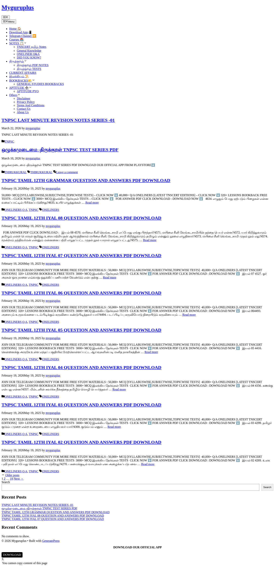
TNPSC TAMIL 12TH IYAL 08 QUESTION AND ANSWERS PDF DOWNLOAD (81, 217)
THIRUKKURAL (16, 172)
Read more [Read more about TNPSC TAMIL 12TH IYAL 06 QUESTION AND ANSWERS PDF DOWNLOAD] (189, 314)
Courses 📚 (16, 39)
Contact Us (24, 108)
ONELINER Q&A (28, 54)
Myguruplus (18, 7)
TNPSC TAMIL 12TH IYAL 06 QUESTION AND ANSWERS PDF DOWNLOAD (81, 292)
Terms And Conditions (30, 105)
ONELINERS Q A (16, 209)
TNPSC (9, 141)
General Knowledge (29, 50)
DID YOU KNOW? (29, 57)
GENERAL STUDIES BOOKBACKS (40, 84)
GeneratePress (51, 540)
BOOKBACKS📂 (22, 80)
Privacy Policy (26, 102)
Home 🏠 (15, 28)
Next (18, 478)
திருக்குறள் (18, 61)
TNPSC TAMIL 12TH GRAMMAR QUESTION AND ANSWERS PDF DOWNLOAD (86, 180)
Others (14, 95)
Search (6, 482)
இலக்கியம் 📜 (19, 76)
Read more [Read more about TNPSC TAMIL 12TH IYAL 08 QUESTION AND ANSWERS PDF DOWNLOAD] (149, 240)
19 (11, 478)
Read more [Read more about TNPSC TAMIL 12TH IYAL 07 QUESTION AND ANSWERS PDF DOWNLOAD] (109, 277)
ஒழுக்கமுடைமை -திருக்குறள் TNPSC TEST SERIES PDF (60, 149)
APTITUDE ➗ (20, 87)
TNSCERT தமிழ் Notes (31, 46)
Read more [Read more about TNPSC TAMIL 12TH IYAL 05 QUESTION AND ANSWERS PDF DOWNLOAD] (151, 352)
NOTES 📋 (18, 43)
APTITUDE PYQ (28, 91)
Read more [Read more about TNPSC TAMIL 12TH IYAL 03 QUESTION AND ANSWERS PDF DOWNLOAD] (114, 426)
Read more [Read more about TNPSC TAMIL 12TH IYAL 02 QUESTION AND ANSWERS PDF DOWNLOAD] (147, 464)
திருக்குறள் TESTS (29, 69)
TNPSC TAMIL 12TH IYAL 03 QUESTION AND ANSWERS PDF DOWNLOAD (81, 404)
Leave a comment (67, 172)
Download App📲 (20, 32)
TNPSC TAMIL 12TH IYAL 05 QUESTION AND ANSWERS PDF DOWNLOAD (81, 330)
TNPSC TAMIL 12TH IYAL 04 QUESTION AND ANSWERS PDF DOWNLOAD (81, 367)
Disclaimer (23, 98)
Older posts (12, 475)
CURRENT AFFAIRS (22, 72)
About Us (23, 112)
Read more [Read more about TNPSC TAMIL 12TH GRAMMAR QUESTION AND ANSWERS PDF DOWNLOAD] (92, 202)
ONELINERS (50, 209)
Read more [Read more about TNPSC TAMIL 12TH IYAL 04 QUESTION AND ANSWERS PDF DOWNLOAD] (119, 389)
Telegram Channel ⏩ (22, 36)
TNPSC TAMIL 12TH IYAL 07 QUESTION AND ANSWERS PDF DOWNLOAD (81, 255)
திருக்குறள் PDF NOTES (33, 65)
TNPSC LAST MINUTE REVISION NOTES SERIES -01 (58, 120)
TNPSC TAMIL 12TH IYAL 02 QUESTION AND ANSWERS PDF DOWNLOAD (81, 442)
